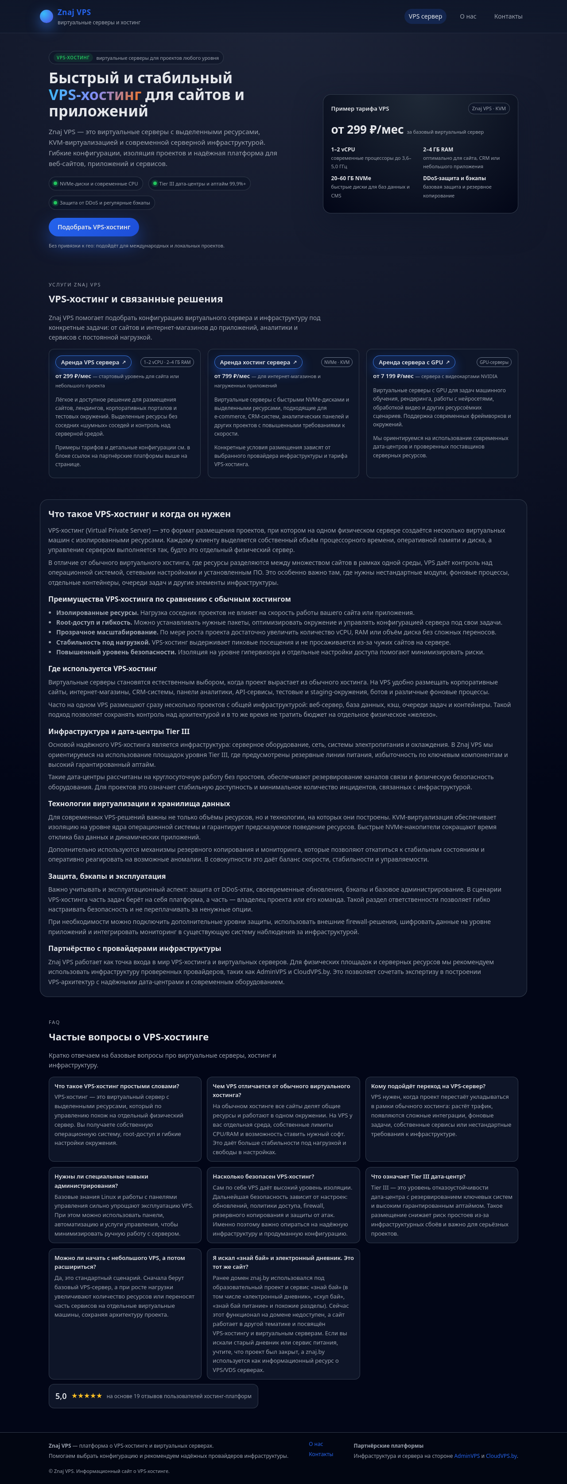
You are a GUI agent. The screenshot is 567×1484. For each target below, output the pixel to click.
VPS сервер (425, 16)
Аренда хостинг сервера (255, 362)
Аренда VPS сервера (90, 362)
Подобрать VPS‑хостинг (94, 227)
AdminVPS (467, 1456)
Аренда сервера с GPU (411, 362)
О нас (468, 16)
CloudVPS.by (501, 1456)
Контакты (508, 16)
